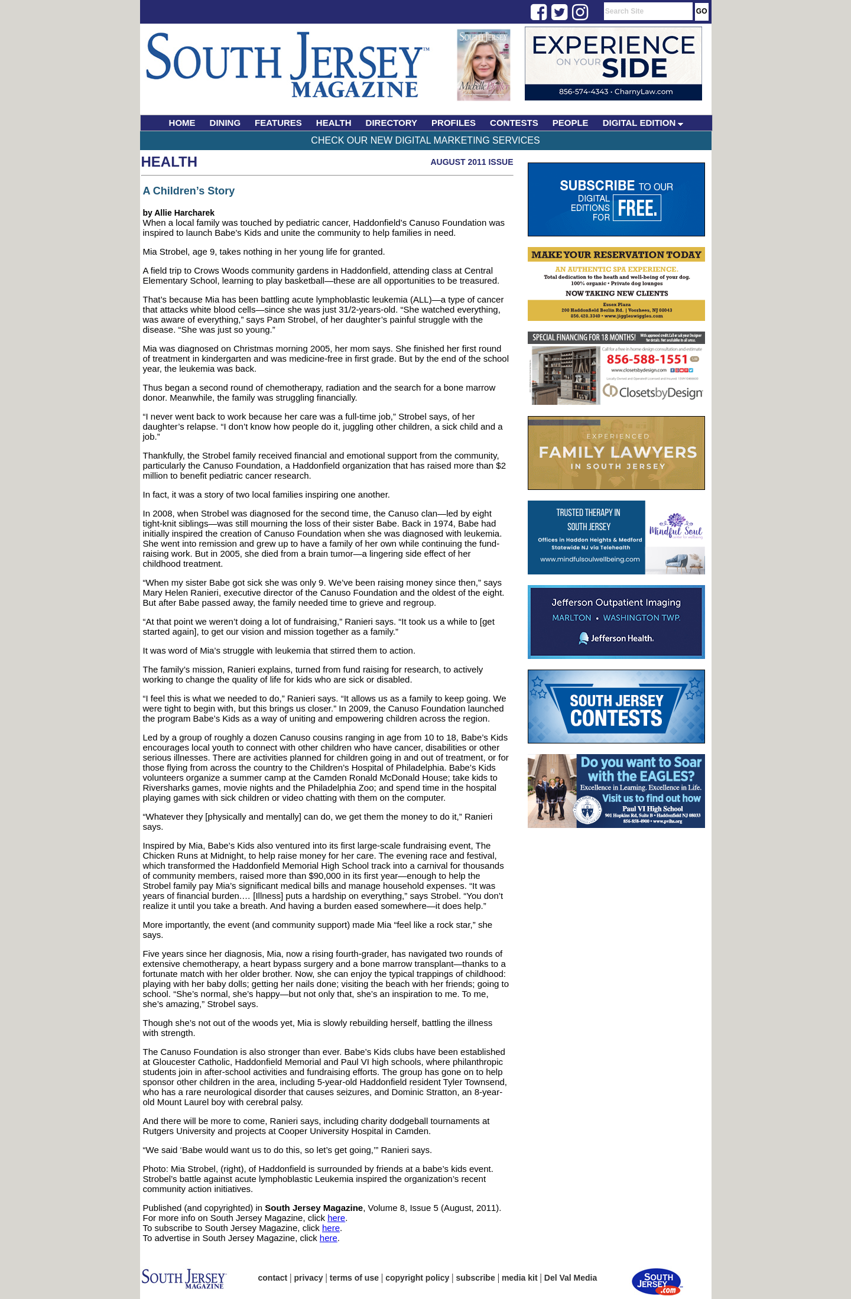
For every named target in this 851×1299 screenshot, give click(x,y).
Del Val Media (570, 1277)
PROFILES (453, 123)
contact (273, 1277)
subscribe (475, 1277)
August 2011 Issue (471, 162)
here (336, 1218)
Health (169, 162)
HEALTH (334, 123)
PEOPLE (571, 123)
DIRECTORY (392, 123)
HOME (182, 123)
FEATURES (278, 123)
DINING (225, 123)
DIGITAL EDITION (643, 123)
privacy (308, 1277)
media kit (520, 1277)
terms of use (354, 1277)
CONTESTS (514, 123)
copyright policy (417, 1277)
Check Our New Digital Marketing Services (425, 140)
